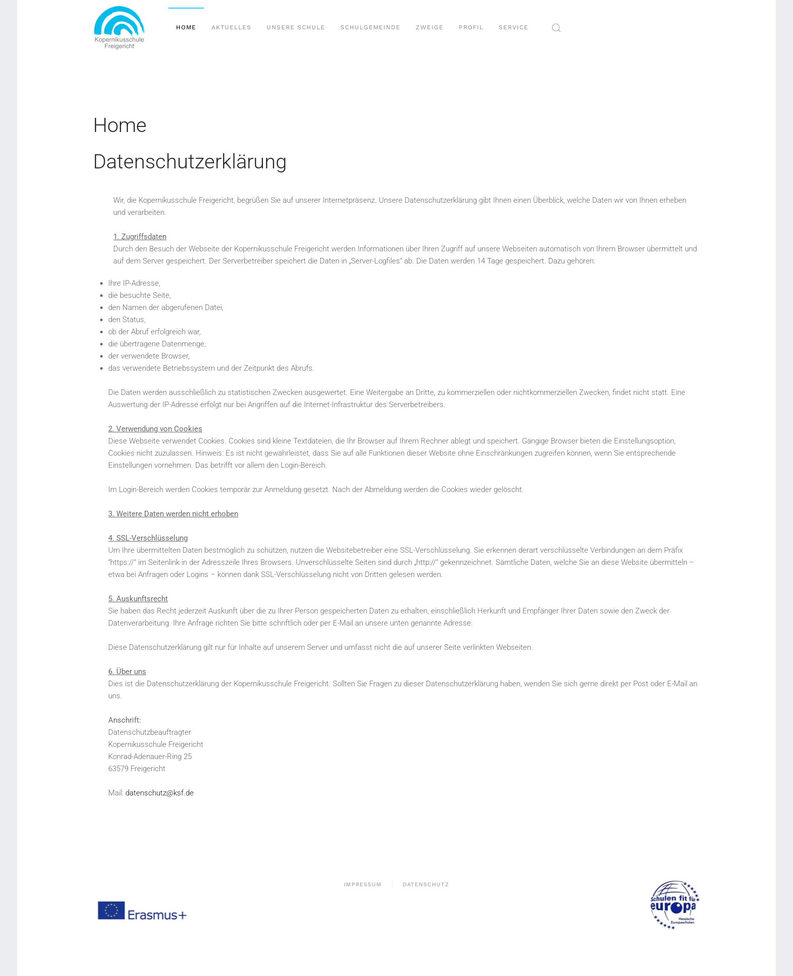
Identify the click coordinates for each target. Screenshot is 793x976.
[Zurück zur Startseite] (123, 28)
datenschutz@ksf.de (159, 792)
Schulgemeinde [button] (370, 27)
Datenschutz (426, 885)
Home (186, 27)
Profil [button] (471, 27)
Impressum (363, 885)
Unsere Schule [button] (296, 27)
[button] (556, 28)
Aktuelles (231, 27)
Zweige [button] (430, 27)
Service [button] (513, 27)
